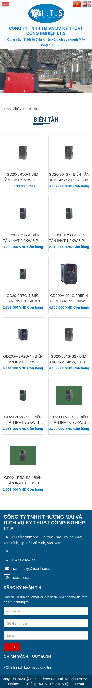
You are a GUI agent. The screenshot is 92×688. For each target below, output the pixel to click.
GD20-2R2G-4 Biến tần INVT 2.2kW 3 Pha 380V (23, 240)
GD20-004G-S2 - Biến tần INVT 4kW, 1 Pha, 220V (69, 361)
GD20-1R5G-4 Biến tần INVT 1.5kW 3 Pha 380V (69, 240)
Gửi (12, 647)
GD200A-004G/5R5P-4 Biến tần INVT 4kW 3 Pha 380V (69, 300)
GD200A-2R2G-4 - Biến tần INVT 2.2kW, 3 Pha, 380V (23, 361)
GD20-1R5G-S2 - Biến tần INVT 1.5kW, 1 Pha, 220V (23, 482)
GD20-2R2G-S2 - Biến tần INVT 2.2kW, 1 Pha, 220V (23, 422)
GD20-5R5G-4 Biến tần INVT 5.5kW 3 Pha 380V (23, 179)
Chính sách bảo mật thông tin (27, 667)
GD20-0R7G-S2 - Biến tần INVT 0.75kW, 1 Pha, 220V (69, 422)
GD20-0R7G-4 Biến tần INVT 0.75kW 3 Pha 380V (23, 300)
